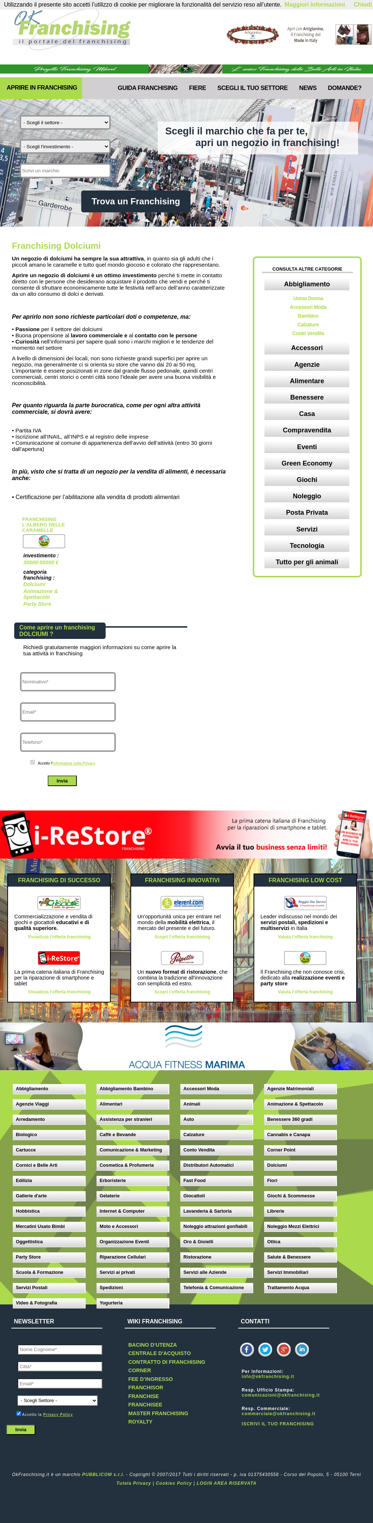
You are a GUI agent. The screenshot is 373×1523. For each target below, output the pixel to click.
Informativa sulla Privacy (73, 763)
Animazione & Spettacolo (40, 594)
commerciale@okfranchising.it (278, 1413)
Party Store (37, 604)
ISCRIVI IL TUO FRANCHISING (278, 1423)
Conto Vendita (308, 333)
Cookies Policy (174, 1483)
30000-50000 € (41, 562)
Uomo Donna (308, 298)
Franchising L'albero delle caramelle (43, 525)
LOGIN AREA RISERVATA (226, 1483)
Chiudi (363, 4)
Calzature (308, 324)
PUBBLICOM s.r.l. (103, 1474)
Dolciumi (34, 584)
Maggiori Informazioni (314, 4)
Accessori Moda (308, 307)
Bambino (308, 316)
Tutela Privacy (134, 1483)
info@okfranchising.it (268, 1376)
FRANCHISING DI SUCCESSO (59, 880)
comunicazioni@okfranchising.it (281, 1395)
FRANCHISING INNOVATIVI (182, 880)
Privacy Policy (58, 1415)
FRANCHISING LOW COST (305, 880)
